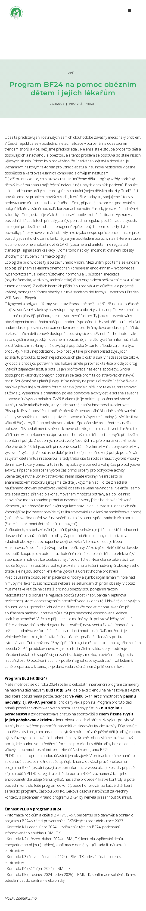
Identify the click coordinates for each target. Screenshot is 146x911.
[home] (16, 11)
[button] (130, 11)
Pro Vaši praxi (81, 103)
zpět (72, 73)
